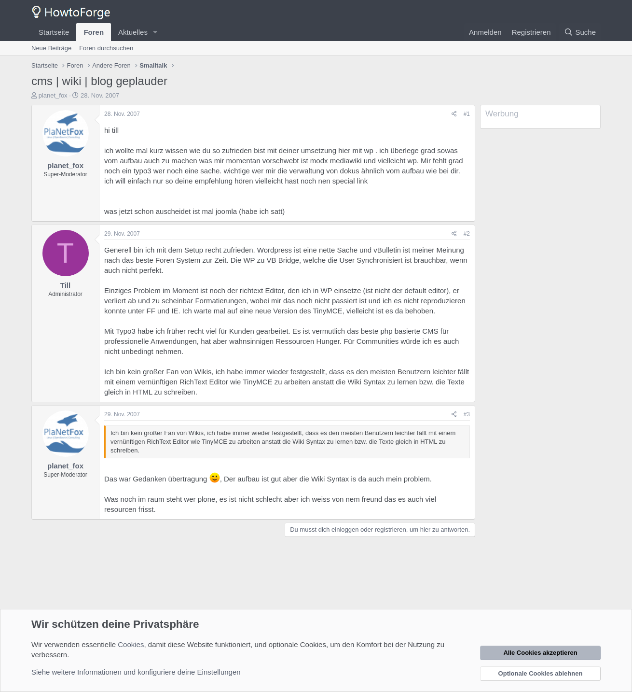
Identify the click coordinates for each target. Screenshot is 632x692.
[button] (155, 32)
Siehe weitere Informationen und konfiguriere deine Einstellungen (136, 672)
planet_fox (53, 95)
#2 (467, 233)
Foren (93, 32)
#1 (467, 114)
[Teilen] (454, 114)
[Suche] (580, 32)
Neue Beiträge (51, 48)
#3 (467, 414)
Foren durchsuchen (106, 48)
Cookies (131, 644)
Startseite (54, 32)
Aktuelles (133, 32)
